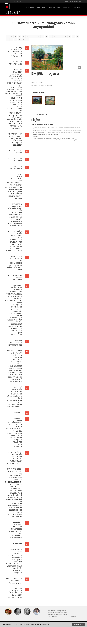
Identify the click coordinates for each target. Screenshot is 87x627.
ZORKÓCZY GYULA (15, 597)
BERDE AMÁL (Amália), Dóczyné (13, 95)
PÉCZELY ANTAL (16, 437)
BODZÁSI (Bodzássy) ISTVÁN (14, 110)
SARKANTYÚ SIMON (14, 469)
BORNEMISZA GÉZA (14, 124)
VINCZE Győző (16, 570)
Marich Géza (17, 359)
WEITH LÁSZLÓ (16, 581)
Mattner (19, 364)
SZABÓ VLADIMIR (15, 491)
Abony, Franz (17, 47)
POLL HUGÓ (17, 442)
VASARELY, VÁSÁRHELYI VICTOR (14, 554)
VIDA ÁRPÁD (17, 568)
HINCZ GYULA (16, 244)
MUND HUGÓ (16, 379)
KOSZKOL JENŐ (16, 324)
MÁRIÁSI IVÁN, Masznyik (16, 356)
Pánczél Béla (17, 431)
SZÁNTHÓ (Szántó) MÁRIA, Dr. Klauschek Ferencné (13, 499)
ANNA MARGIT (16, 56)
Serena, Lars (17, 480)
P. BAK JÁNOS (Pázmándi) (17, 419)
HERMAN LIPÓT (16, 240)
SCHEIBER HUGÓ (15, 475)
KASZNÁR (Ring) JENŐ (14, 294)
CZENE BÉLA (17, 145)
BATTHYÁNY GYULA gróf (14, 84)
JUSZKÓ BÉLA (17, 279)
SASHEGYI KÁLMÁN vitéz (14, 472)
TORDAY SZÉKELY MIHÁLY (15, 532)
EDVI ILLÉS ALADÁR (14, 158)
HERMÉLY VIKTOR (15, 242)
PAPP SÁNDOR (16, 435)
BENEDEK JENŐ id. (15, 87)
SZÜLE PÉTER (17, 516)
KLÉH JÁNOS (17, 305)
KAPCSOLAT (77, 7)
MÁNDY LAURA (16, 353)
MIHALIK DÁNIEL (15, 368)
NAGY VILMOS (16, 394)
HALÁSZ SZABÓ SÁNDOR (16, 236)
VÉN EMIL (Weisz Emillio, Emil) (15, 561)
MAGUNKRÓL (67, 7)
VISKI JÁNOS (17, 573)
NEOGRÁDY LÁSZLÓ (14, 407)
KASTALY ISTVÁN (15, 292)
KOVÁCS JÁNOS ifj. (15, 326)
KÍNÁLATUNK (41, 7)
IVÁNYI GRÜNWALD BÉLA (14, 268)
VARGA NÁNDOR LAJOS (15, 550)
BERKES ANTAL (16, 98)
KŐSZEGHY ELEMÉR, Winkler (14, 321)
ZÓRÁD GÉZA (17, 595)
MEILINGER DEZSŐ (15, 366)
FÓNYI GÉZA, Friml (15, 192)
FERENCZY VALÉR (15, 189)
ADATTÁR (54, 74)
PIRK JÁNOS (17, 440)
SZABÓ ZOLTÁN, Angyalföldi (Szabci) (14, 494)
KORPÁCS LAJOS (16, 318)
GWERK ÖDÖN (16, 221)
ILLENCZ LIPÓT (16, 256)
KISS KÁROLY (17, 298)
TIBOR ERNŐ (17, 524)
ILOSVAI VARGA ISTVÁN (16, 260)
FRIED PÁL (18, 198)
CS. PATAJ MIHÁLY (15, 134)
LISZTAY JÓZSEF (16, 343)
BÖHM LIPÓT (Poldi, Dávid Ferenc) (14, 116)
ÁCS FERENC (17, 62)
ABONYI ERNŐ (16, 49)
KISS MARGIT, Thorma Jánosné (13, 301)
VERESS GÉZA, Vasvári (13, 564)
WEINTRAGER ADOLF (14, 578)
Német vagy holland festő (14, 397)
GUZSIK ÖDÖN (16, 219)
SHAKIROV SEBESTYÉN (13, 482)
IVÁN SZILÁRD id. (15, 265)
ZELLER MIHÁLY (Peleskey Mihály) (15, 590)
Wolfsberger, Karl (15, 583)
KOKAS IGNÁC (16, 311)
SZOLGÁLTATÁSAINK (54, 7)
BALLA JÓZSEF (16, 74)
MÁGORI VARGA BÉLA (13, 351)
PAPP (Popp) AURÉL (14, 433)
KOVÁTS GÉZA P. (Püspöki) (15, 332)
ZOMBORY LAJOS (15, 593)
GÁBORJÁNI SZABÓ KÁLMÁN (14, 209)
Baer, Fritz (18, 70)
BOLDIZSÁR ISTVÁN (14, 119)
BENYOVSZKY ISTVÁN (14, 91)
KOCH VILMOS (16, 307)
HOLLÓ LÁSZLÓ (16, 248)
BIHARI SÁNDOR (16, 102)
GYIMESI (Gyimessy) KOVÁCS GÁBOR (14, 225)
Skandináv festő (16, 484)
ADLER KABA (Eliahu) (14, 51)
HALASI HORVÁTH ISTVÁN (15, 232)
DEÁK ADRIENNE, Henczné (15, 152)
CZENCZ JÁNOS (16, 143)
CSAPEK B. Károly (15, 136)
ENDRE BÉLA (17, 161)
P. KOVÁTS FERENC (15, 422)
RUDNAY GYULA (16, 461)
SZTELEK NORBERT (14, 514)
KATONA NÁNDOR (15, 296)
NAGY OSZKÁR (16, 392)
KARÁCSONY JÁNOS (14, 289)
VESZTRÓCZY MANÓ (14, 566)
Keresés (65, 1)
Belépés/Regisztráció (75, 1)
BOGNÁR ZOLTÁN (15, 113)
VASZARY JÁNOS (16, 557)
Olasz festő (17, 412)
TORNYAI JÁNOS (16, 535)
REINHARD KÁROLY (14, 452)
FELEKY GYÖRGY (16, 185)
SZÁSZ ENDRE (17, 503)
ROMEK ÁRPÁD (16, 459)
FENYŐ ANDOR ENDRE (13, 187)
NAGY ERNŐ (17, 387)
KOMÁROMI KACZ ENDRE (15, 314)
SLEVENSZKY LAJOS (14, 486)
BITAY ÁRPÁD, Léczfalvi (16, 105)
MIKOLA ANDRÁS (15, 370)
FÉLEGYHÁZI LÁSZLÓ (14, 183)
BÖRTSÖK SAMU (15, 126)
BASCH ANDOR (16, 79)
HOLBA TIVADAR (15, 246)
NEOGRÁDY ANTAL (14, 404)
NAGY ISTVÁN (16, 389)
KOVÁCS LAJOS (16, 328)
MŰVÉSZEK (30, 7)
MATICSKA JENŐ (16, 362)
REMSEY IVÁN (17, 454)
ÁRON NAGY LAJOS (15, 64)
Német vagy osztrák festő (14, 401)
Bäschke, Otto (16, 81)
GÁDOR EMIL (17, 213)
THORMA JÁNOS (16, 522)
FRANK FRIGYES (16, 194)
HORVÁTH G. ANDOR (14, 251)
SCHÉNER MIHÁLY (15, 477)
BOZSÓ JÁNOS (16, 128)
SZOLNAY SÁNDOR (15, 512)
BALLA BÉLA (17, 72)
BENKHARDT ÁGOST (14, 89)
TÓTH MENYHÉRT (15, 537)
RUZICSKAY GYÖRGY (14, 463)
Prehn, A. (18, 444)
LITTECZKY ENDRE (15, 345)
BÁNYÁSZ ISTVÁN (15, 76)
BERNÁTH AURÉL (15, 100)
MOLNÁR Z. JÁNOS (15, 377)
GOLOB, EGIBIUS (15, 217)
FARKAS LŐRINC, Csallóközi (15, 175)
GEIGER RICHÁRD (15, 215)
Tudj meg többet (44, 624)
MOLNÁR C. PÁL (16, 375)
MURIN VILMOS (16, 381)
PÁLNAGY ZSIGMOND (13, 429)
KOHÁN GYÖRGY (15, 309)
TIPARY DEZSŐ (16, 529)
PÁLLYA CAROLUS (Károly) (15, 425)
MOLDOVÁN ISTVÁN (14, 373)
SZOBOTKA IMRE (15, 508)
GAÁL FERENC (16, 204)
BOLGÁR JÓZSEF (16, 121)
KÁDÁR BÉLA (17, 285)
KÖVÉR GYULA (16, 335)
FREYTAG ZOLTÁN (15, 196)
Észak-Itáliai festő (15, 169)
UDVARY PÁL (17, 543)
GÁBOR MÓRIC (16, 206)
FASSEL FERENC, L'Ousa (16, 180)
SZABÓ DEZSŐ (16, 489)
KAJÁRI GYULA (16, 287)
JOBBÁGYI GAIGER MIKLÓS (15, 276)
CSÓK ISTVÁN (17, 140)
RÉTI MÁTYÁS (17, 456)
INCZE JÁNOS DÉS (15, 263)
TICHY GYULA (16, 527)
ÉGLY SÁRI (18, 166)
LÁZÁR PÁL (18, 341)
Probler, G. (18, 446)
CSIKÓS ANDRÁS (16, 138)
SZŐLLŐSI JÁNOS (15, 510)
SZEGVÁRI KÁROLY (15, 505)
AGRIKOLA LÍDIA (15, 54)
